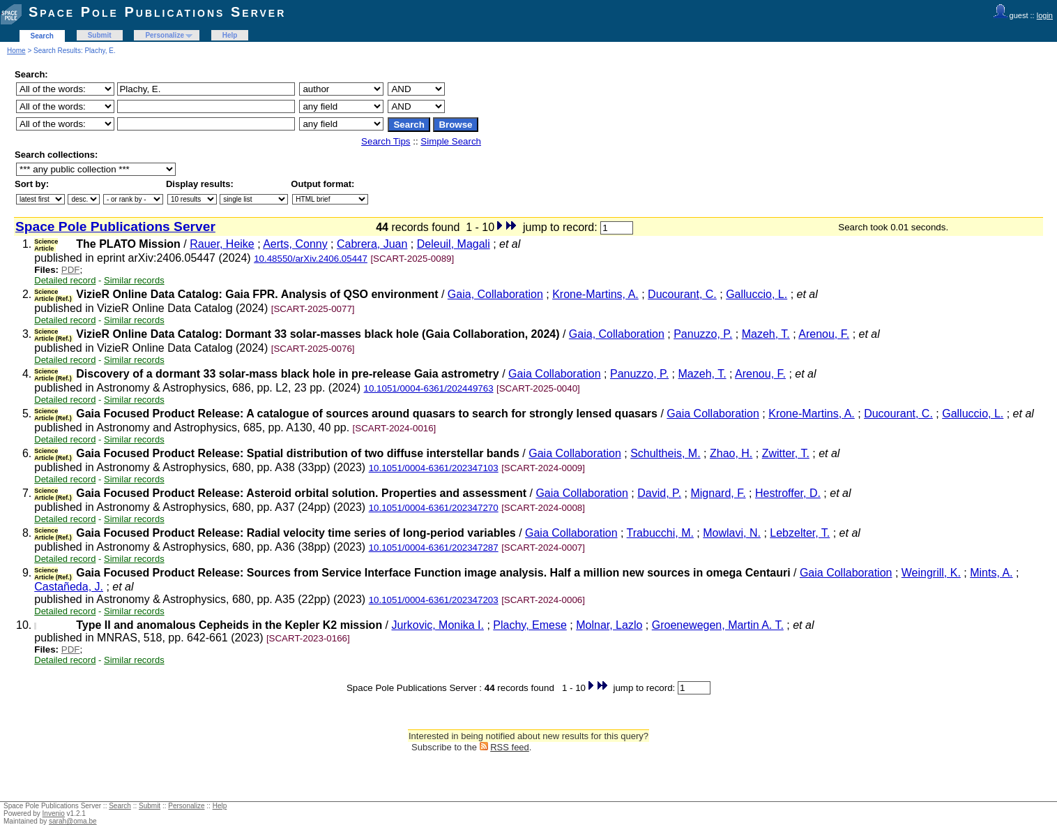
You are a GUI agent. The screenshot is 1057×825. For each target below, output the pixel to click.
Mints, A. (991, 573)
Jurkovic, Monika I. (438, 625)
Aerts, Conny (295, 244)
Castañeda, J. (68, 587)
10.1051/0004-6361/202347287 (434, 547)
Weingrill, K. (931, 573)
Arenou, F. (823, 334)
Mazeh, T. (766, 334)
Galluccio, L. (756, 294)
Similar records (134, 280)
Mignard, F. (717, 493)
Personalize (164, 35)
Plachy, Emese (530, 625)
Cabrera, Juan (372, 244)
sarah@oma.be (73, 821)
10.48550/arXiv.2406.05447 (310, 258)
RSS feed (509, 747)
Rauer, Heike (222, 244)
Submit (100, 35)
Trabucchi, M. (660, 533)
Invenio (54, 813)
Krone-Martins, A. (595, 294)
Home (16, 50)
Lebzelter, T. (800, 533)
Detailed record (65, 280)
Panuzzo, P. (703, 334)
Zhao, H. (731, 453)
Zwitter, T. (785, 453)
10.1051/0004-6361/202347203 (434, 600)
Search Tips (385, 141)
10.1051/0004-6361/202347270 (434, 508)
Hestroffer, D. (788, 493)
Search (42, 36)
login (1045, 15)
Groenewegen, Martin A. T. (718, 625)
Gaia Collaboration (554, 374)
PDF (70, 270)
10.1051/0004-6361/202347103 (434, 468)
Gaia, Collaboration (495, 294)
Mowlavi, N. (732, 533)
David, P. (659, 493)
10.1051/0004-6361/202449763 (429, 388)
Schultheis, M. (665, 453)
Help (230, 35)
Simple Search (450, 141)
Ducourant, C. (682, 294)
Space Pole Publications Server (157, 12)
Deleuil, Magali (453, 244)
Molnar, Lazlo (609, 625)
